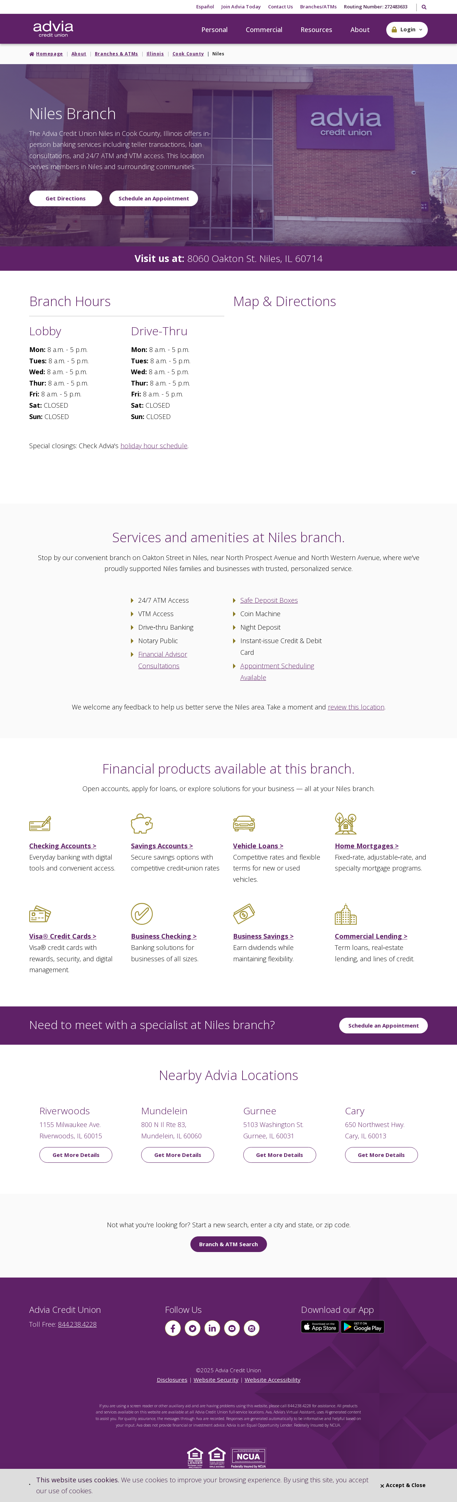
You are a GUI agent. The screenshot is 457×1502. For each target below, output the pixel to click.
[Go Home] (53, 29)
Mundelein (164, 1110)
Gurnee (259, 1110)
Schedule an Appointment (154, 198)
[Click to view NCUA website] (250, 1457)
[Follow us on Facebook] (173, 1328)
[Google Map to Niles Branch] (330, 398)
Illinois (155, 54)
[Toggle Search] (423, 8)
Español (205, 6)
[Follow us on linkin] (212, 1328)
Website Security (216, 1379)
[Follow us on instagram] (252, 1328)
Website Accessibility (273, 1379)
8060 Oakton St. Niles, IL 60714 (254, 258)
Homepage (49, 54)
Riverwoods (64, 1110)
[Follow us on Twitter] (193, 1328)
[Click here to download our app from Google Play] (362, 1326)
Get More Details (76, 1154)
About (360, 29)
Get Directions (66, 198)
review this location (356, 707)
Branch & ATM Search (228, 1244)
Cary (354, 1110)
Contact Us (280, 6)
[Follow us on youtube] (232, 1328)
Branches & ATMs (116, 54)
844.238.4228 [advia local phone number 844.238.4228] (77, 1324)
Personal (214, 29)
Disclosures (172, 1379)
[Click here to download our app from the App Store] (321, 1326)
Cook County (188, 54)
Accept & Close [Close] (403, 1485)
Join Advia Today (241, 6)
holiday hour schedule (153, 445)
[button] (407, 30)
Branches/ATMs (318, 6)
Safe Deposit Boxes (269, 600)
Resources (316, 29)
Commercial (264, 29)
